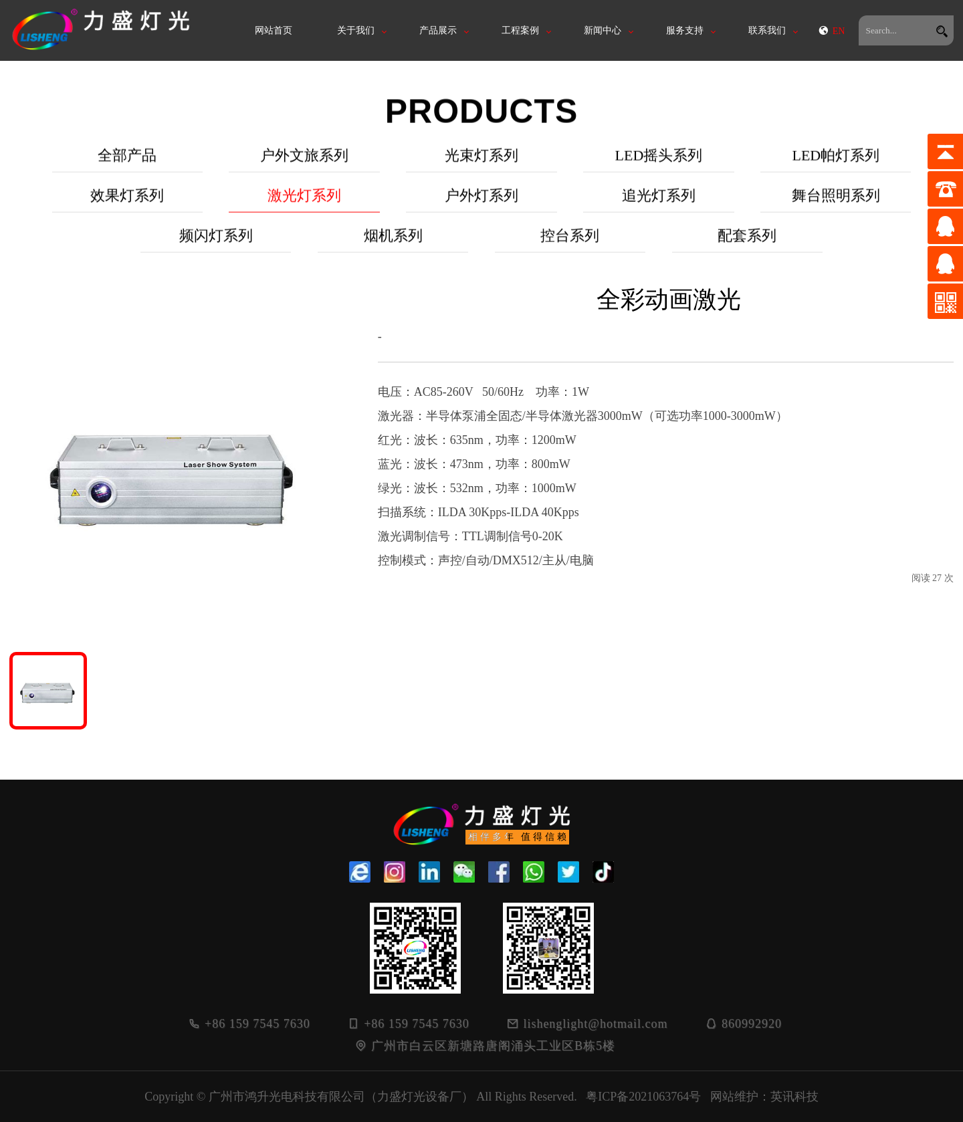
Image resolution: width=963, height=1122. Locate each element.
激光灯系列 (304, 208)
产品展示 (438, 30)
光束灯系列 (481, 168)
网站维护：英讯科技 (764, 1096)
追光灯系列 (659, 208)
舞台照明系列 (836, 208)
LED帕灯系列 (835, 168)
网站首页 (273, 30)
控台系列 (569, 248)
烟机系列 (393, 248)
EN (831, 31)
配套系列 (747, 248)
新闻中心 (602, 30)
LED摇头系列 (659, 168)
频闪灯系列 (216, 248)
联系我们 (767, 30)
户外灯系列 (481, 208)
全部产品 (127, 168)
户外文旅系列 (304, 168)
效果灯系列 (127, 208)
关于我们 (355, 30)
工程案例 (520, 30)
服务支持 (685, 30)
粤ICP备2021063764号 (643, 1096)
